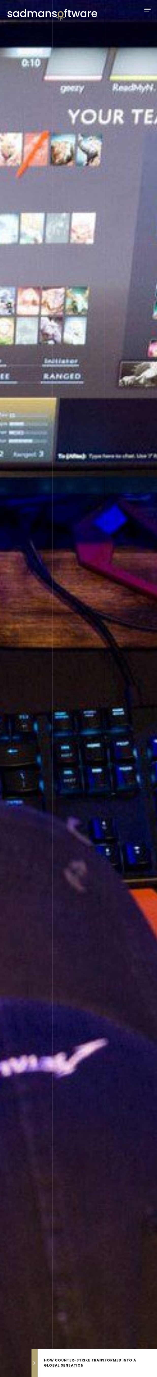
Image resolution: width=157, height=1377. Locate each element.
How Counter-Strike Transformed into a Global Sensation (90, 1363)
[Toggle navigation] (147, 9)
